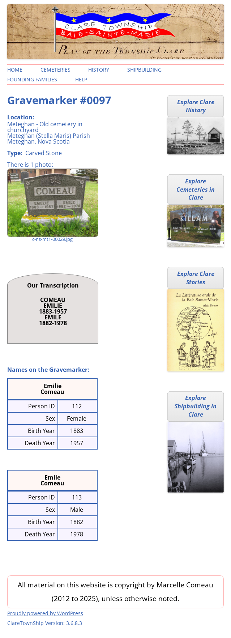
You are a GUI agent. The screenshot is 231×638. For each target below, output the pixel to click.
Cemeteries (55, 69)
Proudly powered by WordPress (45, 613)
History (98, 69)
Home (14, 69)
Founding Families (32, 79)
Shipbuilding (144, 69)
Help (81, 79)
